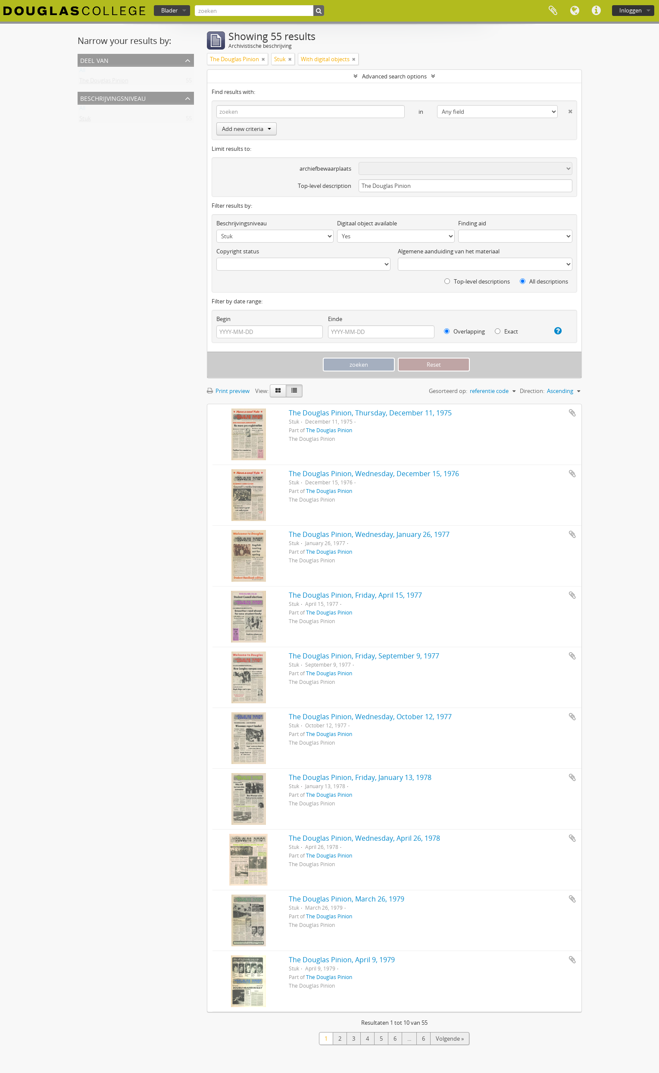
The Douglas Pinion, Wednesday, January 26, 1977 (369, 534)
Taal (574, 11)
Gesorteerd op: (448, 391)
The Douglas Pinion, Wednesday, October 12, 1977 (370, 716)
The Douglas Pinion (103, 82)
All (82, 72)
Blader (169, 10)
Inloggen (630, 10)
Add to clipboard (572, 413)
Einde (335, 319)
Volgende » (450, 1038)
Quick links (596, 11)
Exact (506, 331)
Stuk (85, 120)
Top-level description (324, 186)
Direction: (532, 391)
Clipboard (553, 11)
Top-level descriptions (477, 281)
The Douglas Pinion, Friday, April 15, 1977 (355, 595)
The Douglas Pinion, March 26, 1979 (346, 899)
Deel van (94, 60)
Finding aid (472, 223)
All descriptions (544, 281)
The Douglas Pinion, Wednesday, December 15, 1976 (374, 473)
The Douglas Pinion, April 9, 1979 (342, 959)
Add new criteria (246, 129)
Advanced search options (394, 76)
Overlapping (464, 331)
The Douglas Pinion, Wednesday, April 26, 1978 (364, 838)
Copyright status (237, 251)
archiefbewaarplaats (325, 168)
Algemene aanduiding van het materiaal (449, 251)
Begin (223, 319)
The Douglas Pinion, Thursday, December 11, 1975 (370, 413)
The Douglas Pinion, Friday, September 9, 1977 (364, 656)
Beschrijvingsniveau (113, 97)
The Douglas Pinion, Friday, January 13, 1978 (360, 777)
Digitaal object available (367, 223)
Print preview (228, 391)
